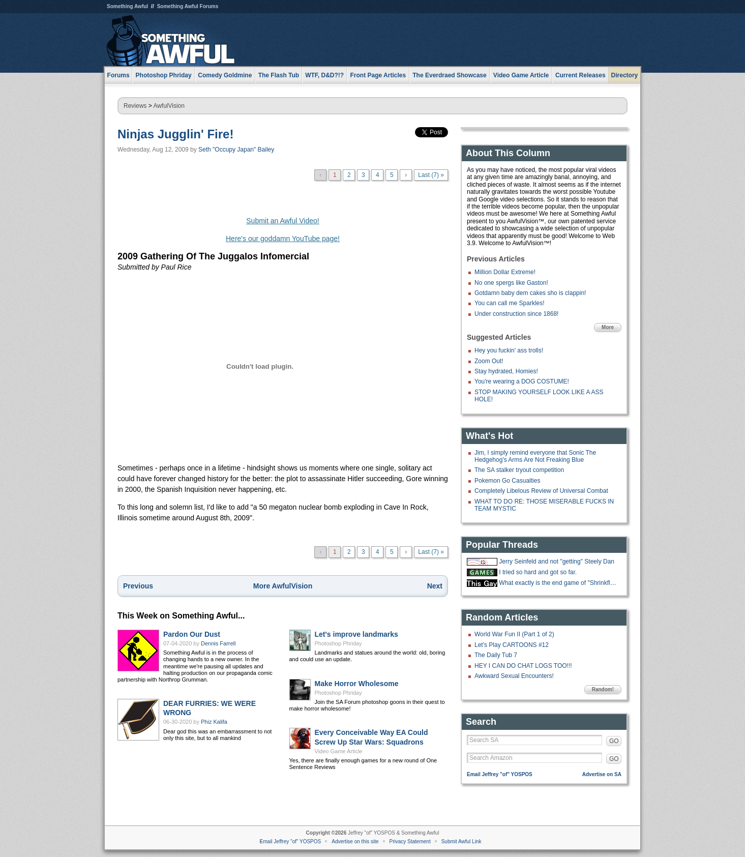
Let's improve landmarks (356, 634)
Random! (603, 689)
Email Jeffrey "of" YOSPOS (499, 774)
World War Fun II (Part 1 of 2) (514, 634)
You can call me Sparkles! (509, 303)
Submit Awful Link (461, 841)
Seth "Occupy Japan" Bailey (236, 149)
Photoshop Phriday (338, 643)
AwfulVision (169, 105)
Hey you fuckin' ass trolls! (508, 350)
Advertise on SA (601, 774)
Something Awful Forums (188, 6)
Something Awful (127, 6)
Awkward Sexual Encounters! (514, 675)
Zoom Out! (488, 361)
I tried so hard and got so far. (538, 572)
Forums (118, 75)
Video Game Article (339, 751)
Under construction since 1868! (516, 313)
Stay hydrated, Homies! (506, 371)
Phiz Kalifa (214, 722)
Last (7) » (431, 175)
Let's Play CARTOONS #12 (511, 644)
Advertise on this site (355, 841)
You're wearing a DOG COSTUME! (521, 381)
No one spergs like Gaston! (511, 282)
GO (614, 741)
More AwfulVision (282, 586)
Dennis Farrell (218, 643)
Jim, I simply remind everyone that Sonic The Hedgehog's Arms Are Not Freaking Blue (535, 456)
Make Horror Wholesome (357, 683)
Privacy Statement (410, 841)
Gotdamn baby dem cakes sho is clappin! (530, 293)
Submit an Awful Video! (282, 221)
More (608, 327)
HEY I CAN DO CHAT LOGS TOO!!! (523, 665)
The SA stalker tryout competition (519, 470)
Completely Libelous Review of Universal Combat (541, 490)
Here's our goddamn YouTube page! (283, 238)
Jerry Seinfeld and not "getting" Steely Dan (556, 561)
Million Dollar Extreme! (504, 272)
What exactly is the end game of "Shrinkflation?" (559, 582)
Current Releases (580, 75)
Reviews (135, 105)
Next (434, 586)
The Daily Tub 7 (495, 655)
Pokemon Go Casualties (507, 480)
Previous (138, 586)
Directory (624, 75)
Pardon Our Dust (191, 634)
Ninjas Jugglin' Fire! (175, 134)
